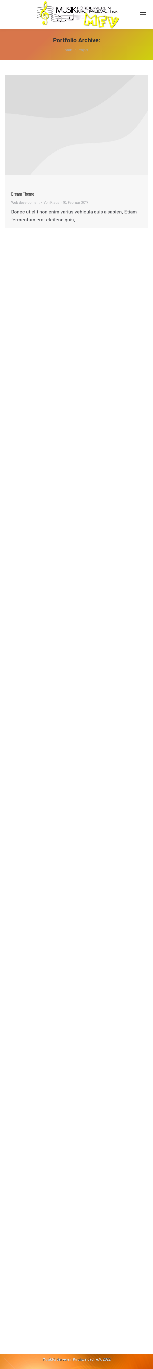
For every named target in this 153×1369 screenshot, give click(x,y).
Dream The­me (22, 194)
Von (51, 202)
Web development (25, 202)
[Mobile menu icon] (143, 14)
